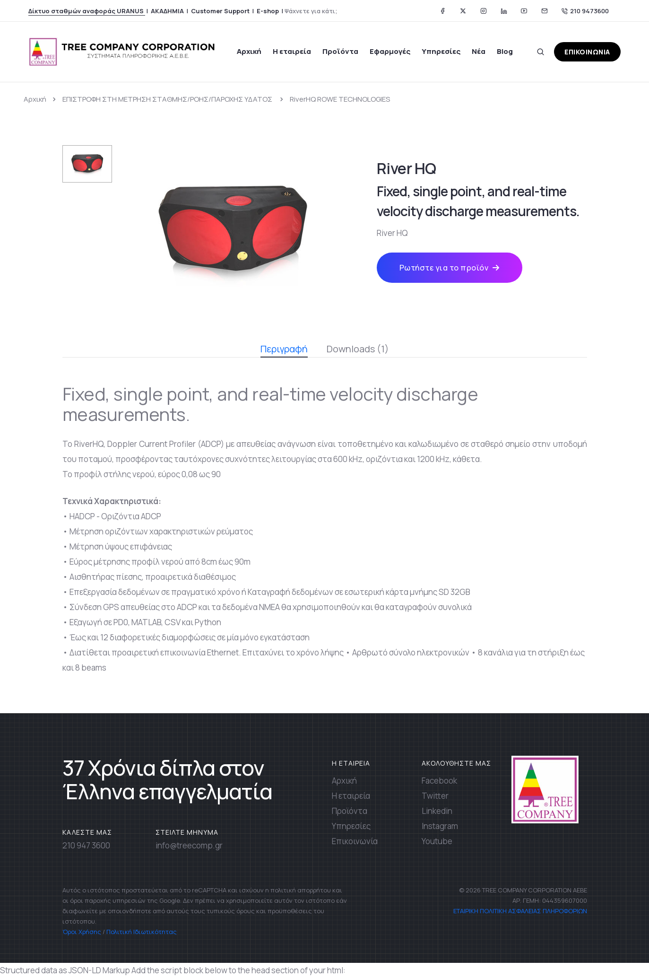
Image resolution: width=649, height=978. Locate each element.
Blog (505, 51)
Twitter (435, 795)
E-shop (267, 11)
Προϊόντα (340, 51)
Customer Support (220, 11)
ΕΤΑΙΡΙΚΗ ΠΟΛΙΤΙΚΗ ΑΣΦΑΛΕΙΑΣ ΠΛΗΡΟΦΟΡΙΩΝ (519, 911)
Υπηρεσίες (441, 51)
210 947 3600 (86, 845)
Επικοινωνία (355, 841)
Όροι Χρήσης (81, 931)
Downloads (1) (358, 348)
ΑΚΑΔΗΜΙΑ (167, 11)
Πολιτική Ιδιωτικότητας (141, 931)
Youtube (437, 841)
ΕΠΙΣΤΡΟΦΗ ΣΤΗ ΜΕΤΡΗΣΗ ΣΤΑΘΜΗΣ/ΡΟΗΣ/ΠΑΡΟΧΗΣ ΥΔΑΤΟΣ (168, 99)
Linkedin (437, 810)
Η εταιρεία (292, 51)
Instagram (440, 826)
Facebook (439, 780)
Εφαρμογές (390, 51)
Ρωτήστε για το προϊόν (449, 267)
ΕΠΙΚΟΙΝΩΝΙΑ (587, 51)
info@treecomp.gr (189, 845)
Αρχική (249, 51)
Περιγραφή (284, 350)
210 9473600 (585, 11)
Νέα (478, 51)
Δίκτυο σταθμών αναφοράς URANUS (86, 11)
